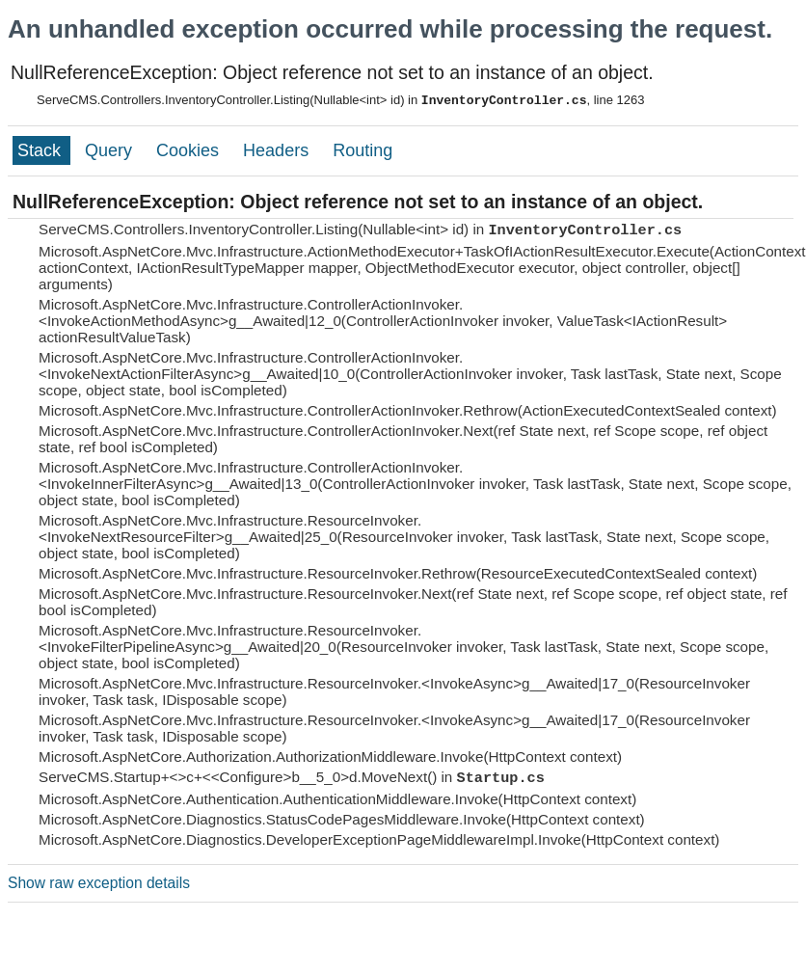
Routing (362, 150)
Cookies (190, 150)
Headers (278, 150)
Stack (41, 150)
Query (111, 150)
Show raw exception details (99, 883)
